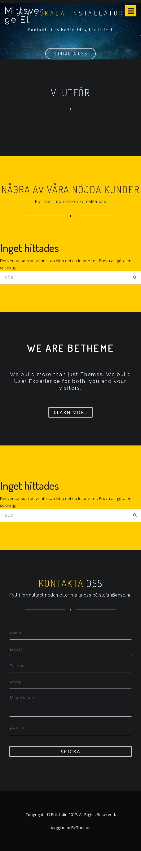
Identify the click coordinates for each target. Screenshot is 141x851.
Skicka (70, 751)
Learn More (70, 412)
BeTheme (80, 827)
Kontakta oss (70, 53)
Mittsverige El (26, 15)
